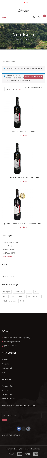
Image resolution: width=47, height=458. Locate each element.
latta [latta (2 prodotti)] (5, 296)
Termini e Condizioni (9, 398)
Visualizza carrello (32, 77)
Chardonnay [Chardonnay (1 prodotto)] (19, 292)
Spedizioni (5, 390)
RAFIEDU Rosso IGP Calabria (23, 132)
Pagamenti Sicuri (8, 386)
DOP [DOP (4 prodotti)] (28, 292)
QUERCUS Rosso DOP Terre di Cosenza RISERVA (24, 224)
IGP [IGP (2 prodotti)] (36, 292)
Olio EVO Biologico (9, 242)
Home (18, 39)
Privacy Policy (7, 394)
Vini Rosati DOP (8, 253)
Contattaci (5, 360)
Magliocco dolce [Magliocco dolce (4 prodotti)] (17, 296)
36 (19, 89)
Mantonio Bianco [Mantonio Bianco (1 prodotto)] (34, 296)
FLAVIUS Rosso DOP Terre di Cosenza (23, 178)
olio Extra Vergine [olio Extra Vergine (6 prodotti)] (9, 301)
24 (16, 89)
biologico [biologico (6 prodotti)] (6, 292)
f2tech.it (17, 435)
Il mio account (7, 368)
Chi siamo (5, 364)
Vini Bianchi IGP (8, 249)
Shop (3, 372)
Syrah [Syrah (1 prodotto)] (22, 301)
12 (13, 89)
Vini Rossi (6, 257)
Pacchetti (6, 246)
